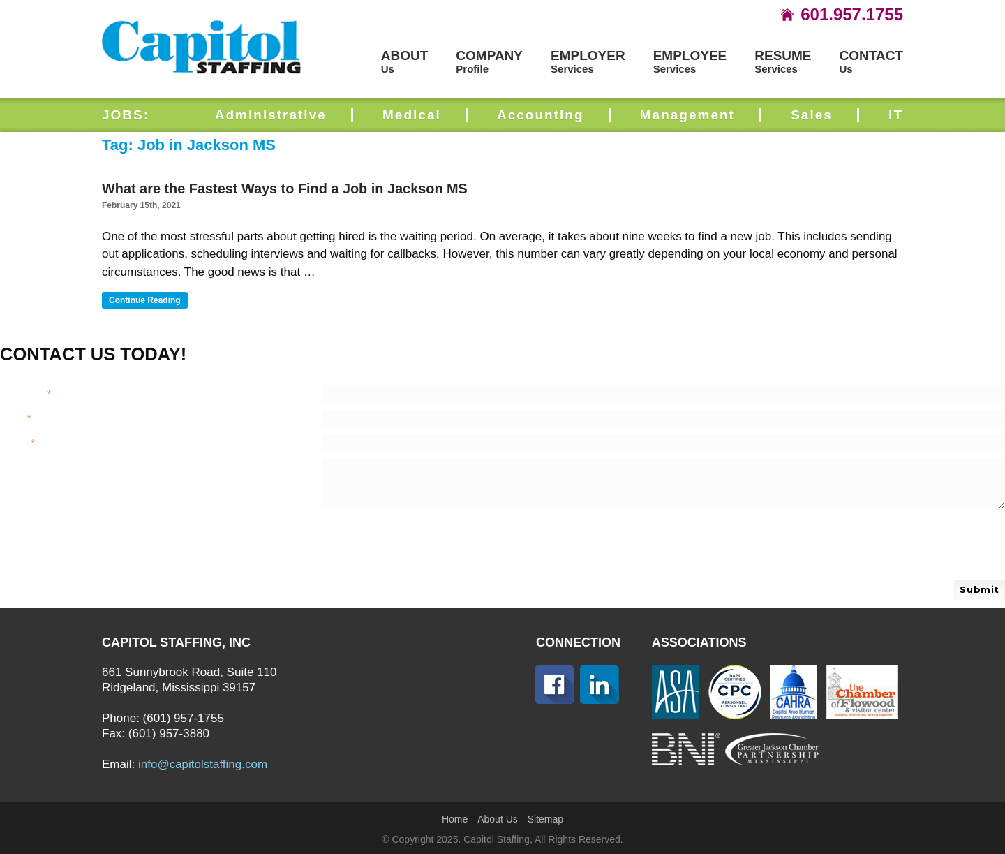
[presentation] (385, 536)
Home (455, 819)
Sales (812, 115)
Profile (489, 62)
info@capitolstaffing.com (202, 764)
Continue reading (148, 301)
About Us (497, 819)
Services (588, 62)
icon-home (787, 14)
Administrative (271, 115)
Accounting (540, 115)
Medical (411, 115)
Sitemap (545, 819)
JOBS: (125, 115)
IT (895, 115)
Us (405, 62)
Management (687, 115)
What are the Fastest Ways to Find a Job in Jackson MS (285, 188)
